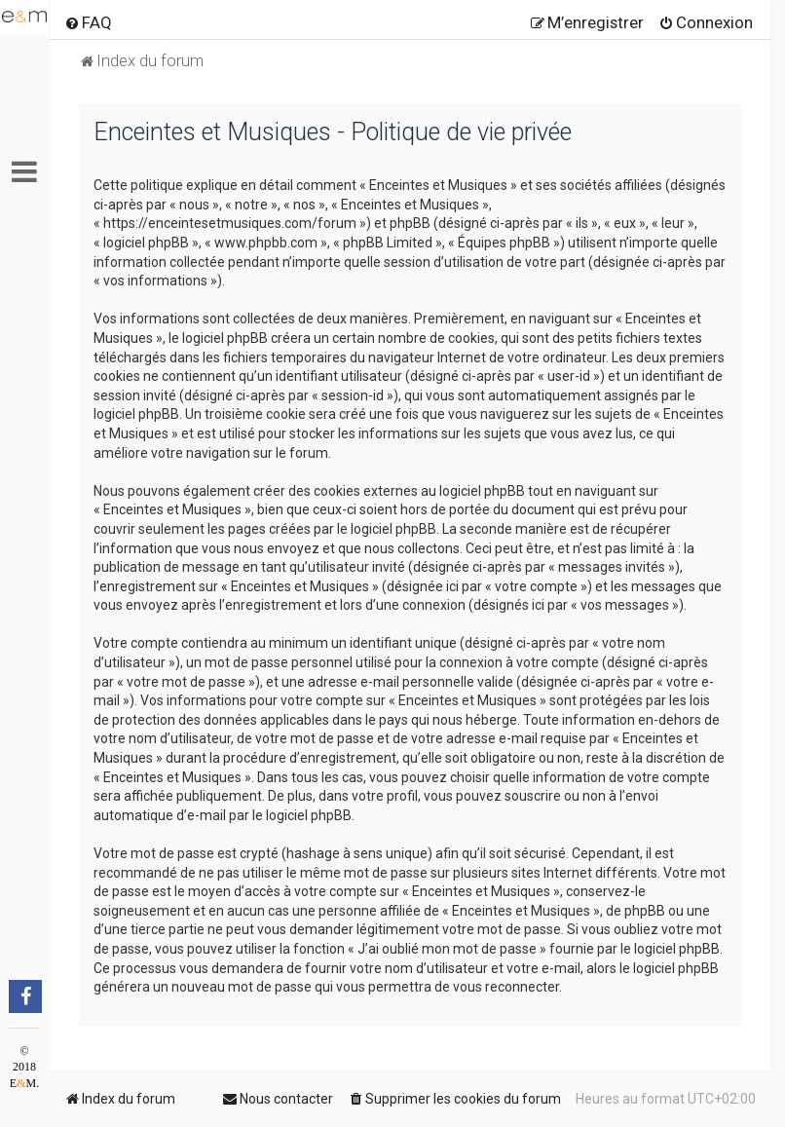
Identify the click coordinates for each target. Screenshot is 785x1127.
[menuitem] (88, 22)
